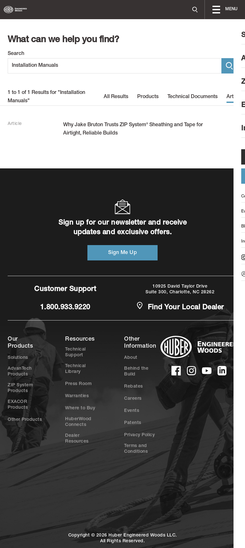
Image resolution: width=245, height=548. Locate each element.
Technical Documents (192, 97)
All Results (116, 97)
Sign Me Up (122, 253)
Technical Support (75, 352)
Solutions (18, 358)
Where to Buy (80, 408)
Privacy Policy (139, 435)
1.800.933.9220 (65, 307)
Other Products (25, 420)
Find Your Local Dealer (180, 307)
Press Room (78, 384)
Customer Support (65, 289)
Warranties (77, 396)
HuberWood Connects (78, 422)
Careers (133, 399)
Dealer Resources (77, 439)
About (130, 358)
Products (148, 97)
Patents (132, 423)
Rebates (133, 386)
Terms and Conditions (136, 449)
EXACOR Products (18, 405)
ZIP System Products (20, 388)
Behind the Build (136, 372)
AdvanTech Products (20, 372)
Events (131, 411)
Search (16, 54)
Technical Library (75, 369)
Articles (235, 97)
